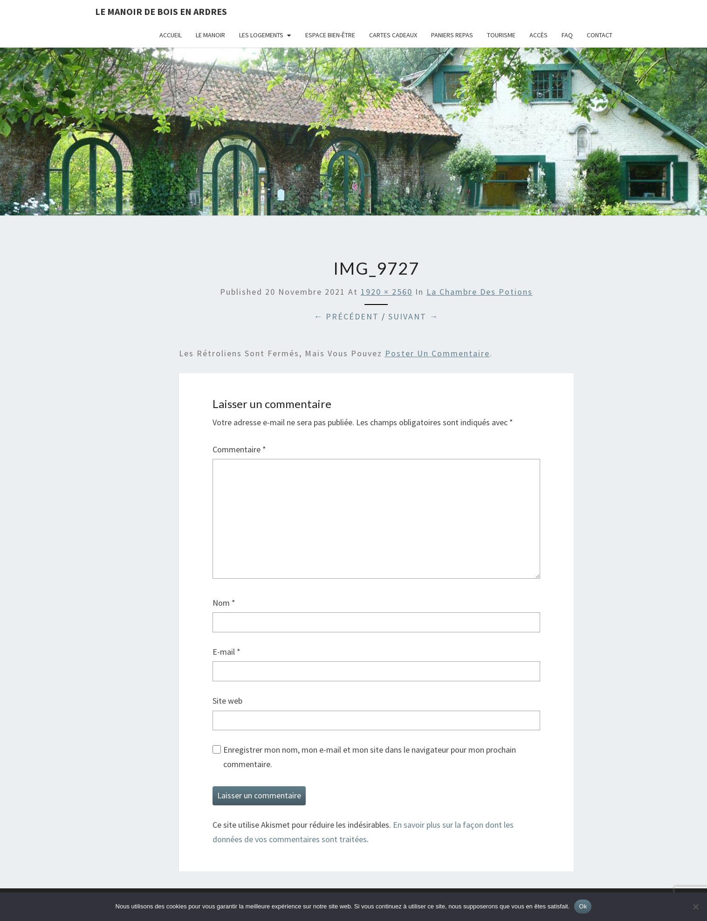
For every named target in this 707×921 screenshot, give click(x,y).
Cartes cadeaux (393, 35)
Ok (583, 906)
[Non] (695, 906)
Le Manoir (210, 35)
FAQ (567, 35)
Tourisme (501, 35)
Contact (599, 35)
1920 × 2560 (386, 291)
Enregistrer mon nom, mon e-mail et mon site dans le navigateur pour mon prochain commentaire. (369, 756)
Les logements (261, 35)
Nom (224, 602)
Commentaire (239, 449)
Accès (538, 35)
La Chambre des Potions (479, 291)
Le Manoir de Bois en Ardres (161, 11)
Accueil (170, 35)
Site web (227, 700)
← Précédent (346, 316)
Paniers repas (452, 35)
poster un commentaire (437, 353)
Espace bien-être (330, 35)
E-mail (226, 651)
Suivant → (413, 316)
